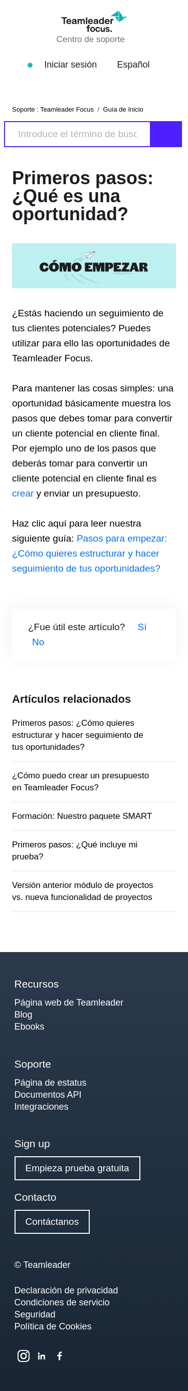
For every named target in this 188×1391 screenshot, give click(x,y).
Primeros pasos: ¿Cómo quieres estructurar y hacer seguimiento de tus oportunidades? (77, 735)
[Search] (77, 134)
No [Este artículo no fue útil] (38, 642)
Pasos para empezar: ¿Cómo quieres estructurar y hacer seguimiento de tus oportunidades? (89, 553)
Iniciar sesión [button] (76, 65)
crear (24, 493)
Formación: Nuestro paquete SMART (82, 816)
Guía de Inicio (123, 109)
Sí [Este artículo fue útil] (142, 627)
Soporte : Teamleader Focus (53, 109)
